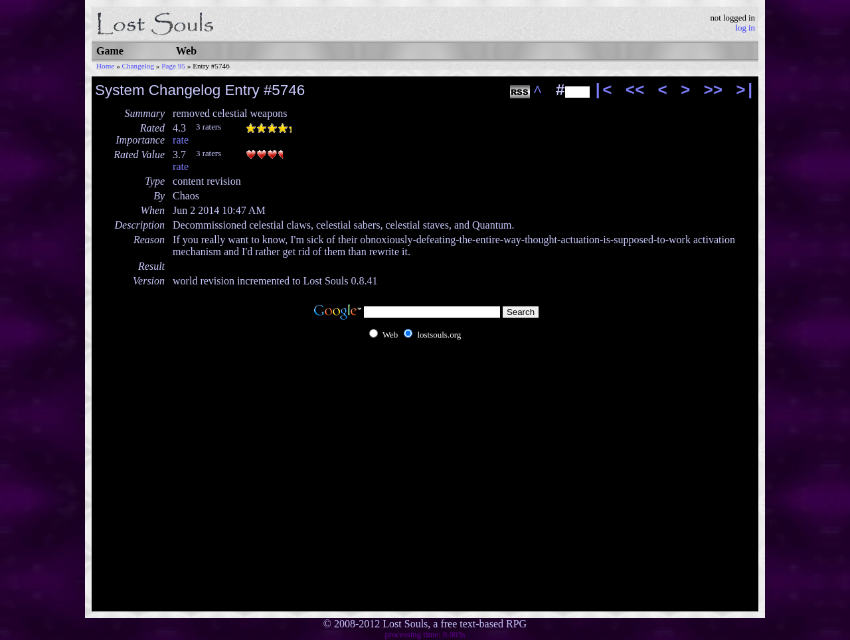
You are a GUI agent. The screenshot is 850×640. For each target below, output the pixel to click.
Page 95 (173, 66)
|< (602, 91)
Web (186, 50)
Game (110, 50)
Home (105, 66)
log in (745, 28)
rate (181, 140)
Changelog (138, 66)
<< (635, 91)
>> (712, 91)
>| (745, 91)
